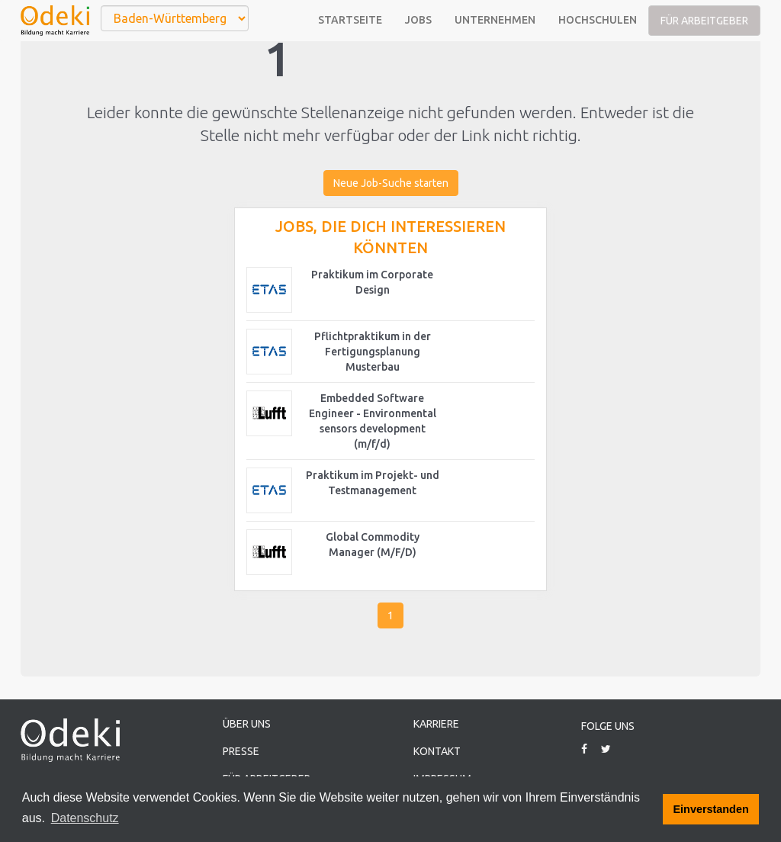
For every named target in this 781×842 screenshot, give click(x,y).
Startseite (350, 20)
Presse (241, 751)
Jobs (418, 20)
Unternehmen (495, 20)
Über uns (247, 724)
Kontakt (437, 751)
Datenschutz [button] (85, 817)
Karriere (436, 724)
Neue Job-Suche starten (390, 183)
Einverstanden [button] (711, 809)
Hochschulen (597, 20)
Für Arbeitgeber (704, 20)
